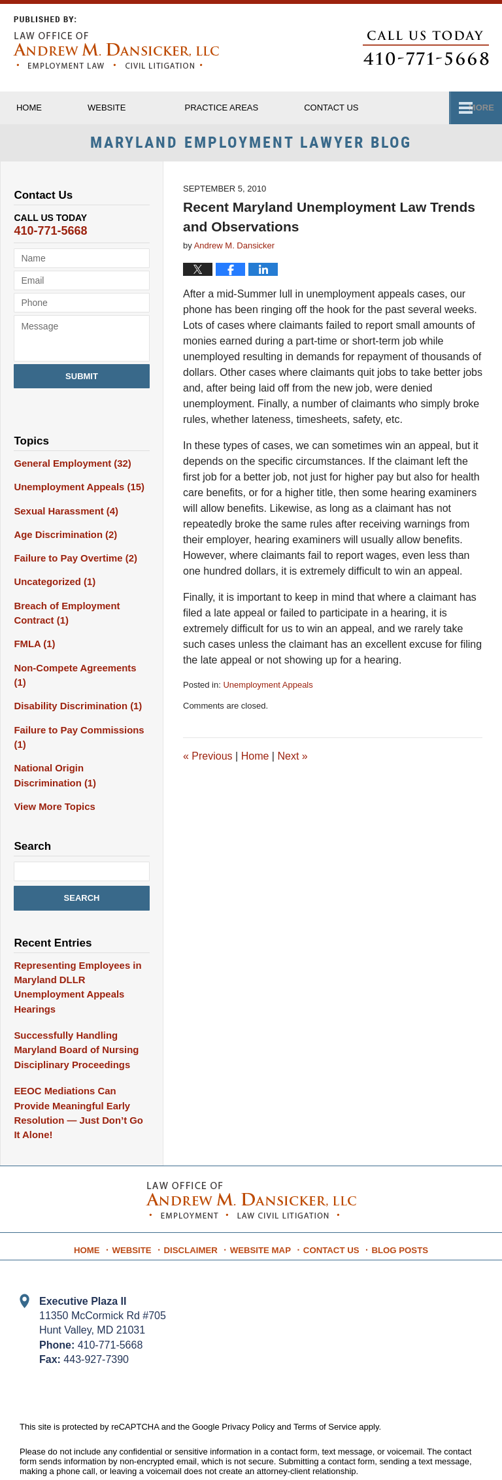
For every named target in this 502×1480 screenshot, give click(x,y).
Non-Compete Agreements (78, 663)
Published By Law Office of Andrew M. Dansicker (426, 48)
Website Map (262, 1198)
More (475, 107)
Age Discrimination (62, 535)
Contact (370, 107)
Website (133, 107)
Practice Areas (248, 107)
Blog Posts (394, 1198)
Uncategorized (52, 581)
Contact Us (330, 1198)
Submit (81, 380)
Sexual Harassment (63, 512)
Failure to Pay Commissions (75, 716)
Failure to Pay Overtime (71, 558)
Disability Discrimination (74, 686)
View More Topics (52, 782)
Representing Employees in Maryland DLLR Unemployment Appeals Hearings (74, 960)
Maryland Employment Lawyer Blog (116, 42)
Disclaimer (197, 1198)
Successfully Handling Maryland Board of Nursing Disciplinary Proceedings (72, 1020)
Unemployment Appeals (267, 689)
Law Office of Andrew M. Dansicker (185, 1449)
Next (292, 759)
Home (42, 107)
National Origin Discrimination (79, 753)
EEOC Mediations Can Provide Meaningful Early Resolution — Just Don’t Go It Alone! (81, 1074)
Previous (208, 759)
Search (82, 874)
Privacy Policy (248, 1379)
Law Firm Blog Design (420, 1450)
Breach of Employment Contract (63, 611)
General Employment (69, 467)
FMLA (33, 640)
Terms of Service (325, 1379)
